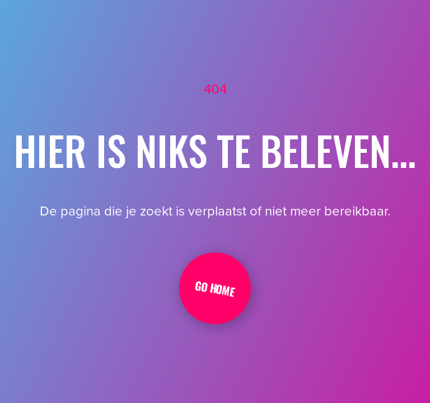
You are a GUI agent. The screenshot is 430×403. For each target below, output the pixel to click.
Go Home (215, 288)
